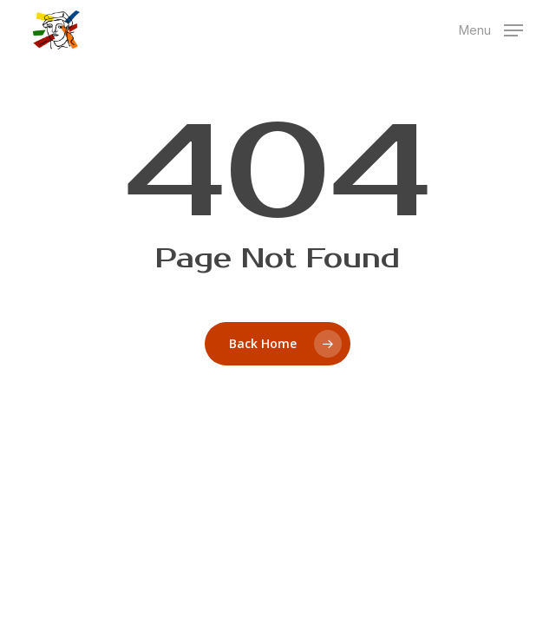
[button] (491, 28)
